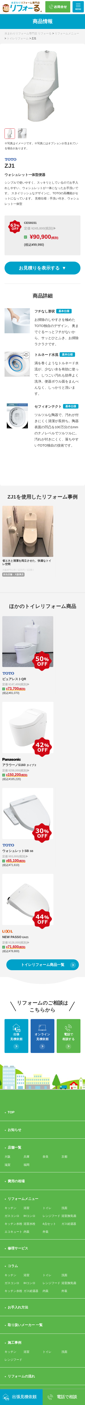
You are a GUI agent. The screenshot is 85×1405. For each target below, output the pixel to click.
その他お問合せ (15, 1225)
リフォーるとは (20, 1182)
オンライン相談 (56, 1216)
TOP (11, 900)
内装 (26, 1020)
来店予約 (34, 1225)
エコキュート (13, 1020)
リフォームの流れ (21, 1164)
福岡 (26, 953)
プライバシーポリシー (25, 1259)
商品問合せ (35, 1216)
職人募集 (49, 1225)
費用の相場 (16, 969)
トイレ (47, 996)
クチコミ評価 (32, 1191)
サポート (48, 1191)
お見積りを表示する (39, 267)
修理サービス (18, 1036)
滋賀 (7, 953)
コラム (13, 1054)
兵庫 (26, 945)
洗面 (64, 996)
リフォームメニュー (23, 987)
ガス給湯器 (68, 1012)
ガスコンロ (12, 1004)
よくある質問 (18, 1241)
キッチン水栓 (13, 1012)
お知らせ (14, 918)
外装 (46, 1020)
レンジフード (51, 1004)
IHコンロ (29, 1004)
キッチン (10, 996)
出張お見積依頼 (15, 1216)
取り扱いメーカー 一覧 (25, 1113)
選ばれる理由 (13, 1191)
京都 (64, 945)
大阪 (7, 945)
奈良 (46, 945)
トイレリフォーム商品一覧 (42, 753)
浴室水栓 (29, 1012)
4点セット (49, 1012)
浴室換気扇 (68, 1004)
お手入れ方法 (18, 1096)
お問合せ (14, 1207)
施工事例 (14, 1131)
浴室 (26, 996)
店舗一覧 (14, 936)
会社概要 (67, 1191)
